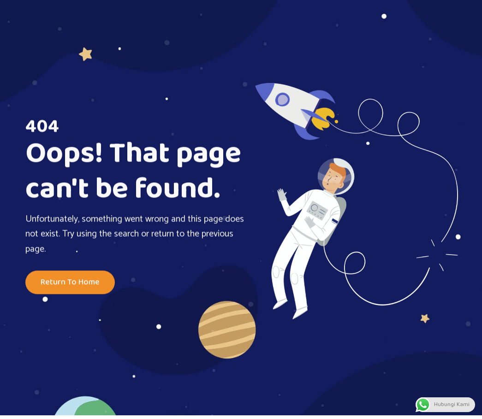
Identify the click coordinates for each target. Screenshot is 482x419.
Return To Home (70, 282)
